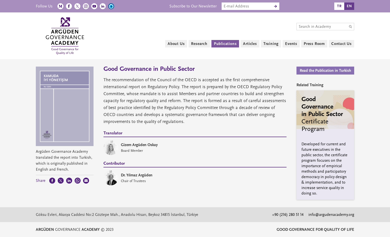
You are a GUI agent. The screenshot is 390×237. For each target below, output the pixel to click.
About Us (176, 43)
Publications (225, 43)
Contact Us (341, 43)
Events (291, 43)
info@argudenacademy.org (331, 214)
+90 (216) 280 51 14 (287, 214)
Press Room (314, 43)
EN (349, 6)
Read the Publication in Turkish (325, 70)
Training (271, 43)
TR (339, 6)
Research (199, 43)
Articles (250, 43)
